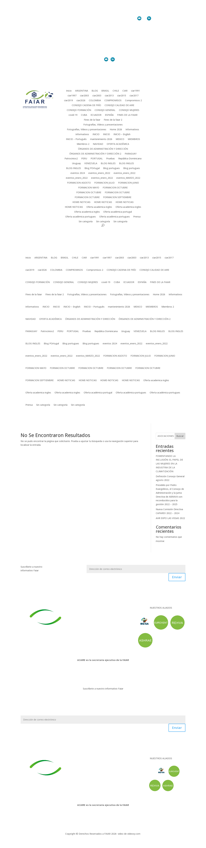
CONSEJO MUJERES (129, 110)
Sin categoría (86, 221)
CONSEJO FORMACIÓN (79, 110)
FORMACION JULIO (104, 183)
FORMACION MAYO (88, 187)
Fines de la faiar (92, 120)
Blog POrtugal (92, 168)
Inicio (69, 91)
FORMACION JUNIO (128, 183)
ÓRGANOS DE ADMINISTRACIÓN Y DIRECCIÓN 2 (95, 154)
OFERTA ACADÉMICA (118, 144)
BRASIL (105, 91)
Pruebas (110, 158)
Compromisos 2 (133, 100)
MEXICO (120, 139)
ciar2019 (68, 100)
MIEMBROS (134, 139)
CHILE (116, 91)
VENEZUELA (90, 163)
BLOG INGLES (108, 163)
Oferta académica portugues (80, 217)
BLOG (95, 91)
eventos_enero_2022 (99, 173)
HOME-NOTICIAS (81, 202)
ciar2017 (134, 95)
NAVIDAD (98, 144)
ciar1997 (72, 95)
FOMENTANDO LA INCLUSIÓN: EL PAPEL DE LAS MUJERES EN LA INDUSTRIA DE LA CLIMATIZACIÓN (169, 463)
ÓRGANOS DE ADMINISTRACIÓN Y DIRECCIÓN (103, 149)
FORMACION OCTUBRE (115, 187)
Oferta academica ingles (99, 207)
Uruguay (76, 163)
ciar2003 (84, 95)
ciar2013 (109, 95)
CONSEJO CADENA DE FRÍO (86, 105)
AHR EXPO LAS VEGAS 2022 (170, 518)
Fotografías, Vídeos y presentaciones (103, 124)
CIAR (124, 91)
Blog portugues (111, 168)
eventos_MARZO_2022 (128, 178)
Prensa (136, 217)
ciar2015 (121, 95)
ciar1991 (135, 91)
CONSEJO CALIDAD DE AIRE (119, 105)
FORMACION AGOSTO (79, 183)
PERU (84, 158)
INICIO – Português (76, 139)
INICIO (96, 134)
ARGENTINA (81, 91)
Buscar (180, 435)
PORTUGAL (97, 158)
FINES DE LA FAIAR (127, 115)
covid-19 (73, 115)
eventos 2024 (77, 173)
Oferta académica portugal (117, 212)
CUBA (84, 115)
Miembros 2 (83, 144)
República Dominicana (129, 158)
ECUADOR (96, 115)
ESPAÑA (109, 115)
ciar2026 (80, 100)
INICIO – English (121, 134)
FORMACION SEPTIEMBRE (117, 197)
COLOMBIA (95, 100)
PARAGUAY (130, 154)
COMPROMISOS (113, 100)
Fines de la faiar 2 (113, 120)
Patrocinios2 (71, 158)
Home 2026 (116, 129)
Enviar (177, 577)
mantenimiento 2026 (101, 139)
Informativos (132, 129)
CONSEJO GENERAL (105, 110)
